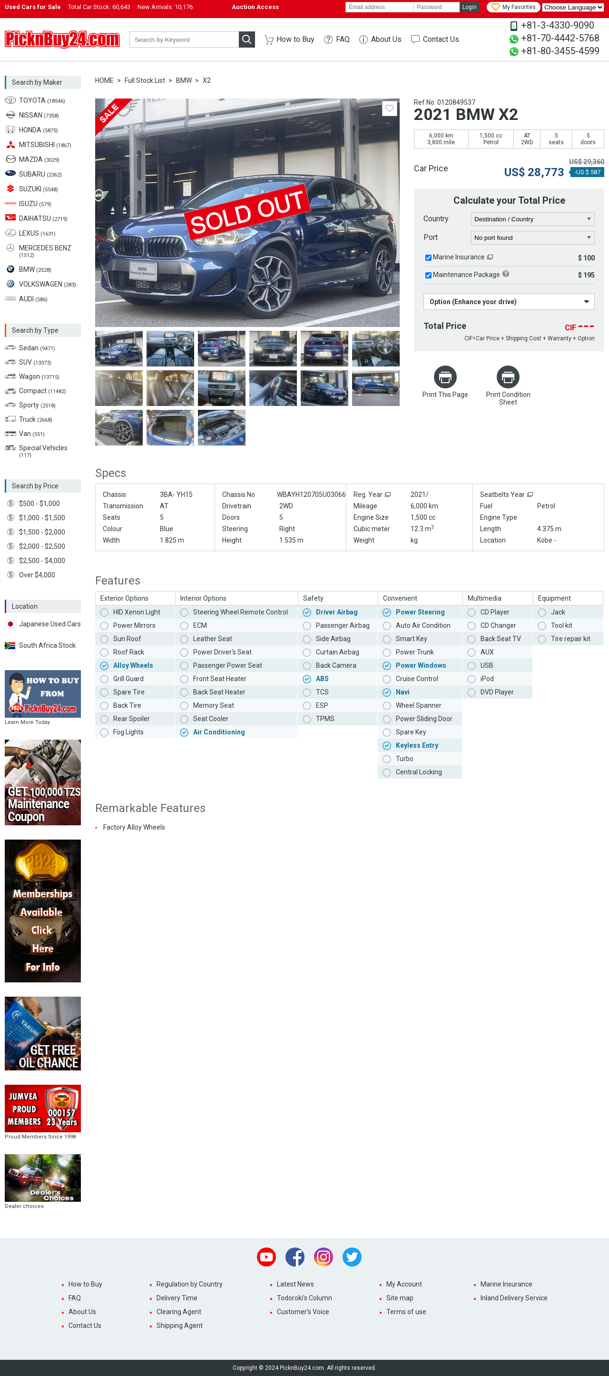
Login (469, 7)
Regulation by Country (190, 1284)
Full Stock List (145, 80)
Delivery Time (177, 1298)
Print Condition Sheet (508, 398)
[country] (533, 219)
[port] (533, 238)
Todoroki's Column (304, 1298)
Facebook (294, 1257)
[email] (379, 7)
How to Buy (295, 39)
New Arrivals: (165, 6)
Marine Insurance (459, 257)
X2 (207, 80)
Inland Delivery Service (514, 1298)
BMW (184, 80)
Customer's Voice (303, 1312)
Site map (399, 1298)
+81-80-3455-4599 (560, 51)
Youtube (266, 1257)
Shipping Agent (180, 1325)
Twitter (352, 1257)
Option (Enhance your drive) (473, 302)
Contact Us (441, 39)
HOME (104, 80)
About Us (386, 39)
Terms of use (406, 1312)
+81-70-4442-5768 (560, 38)
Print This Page (445, 394)
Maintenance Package (466, 274)
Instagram (323, 1257)
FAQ (343, 39)
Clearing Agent (179, 1312)
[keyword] (184, 39)
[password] (437, 7)
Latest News (295, 1284)
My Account (404, 1284)
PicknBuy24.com (62, 39)
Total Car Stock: (99, 6)
